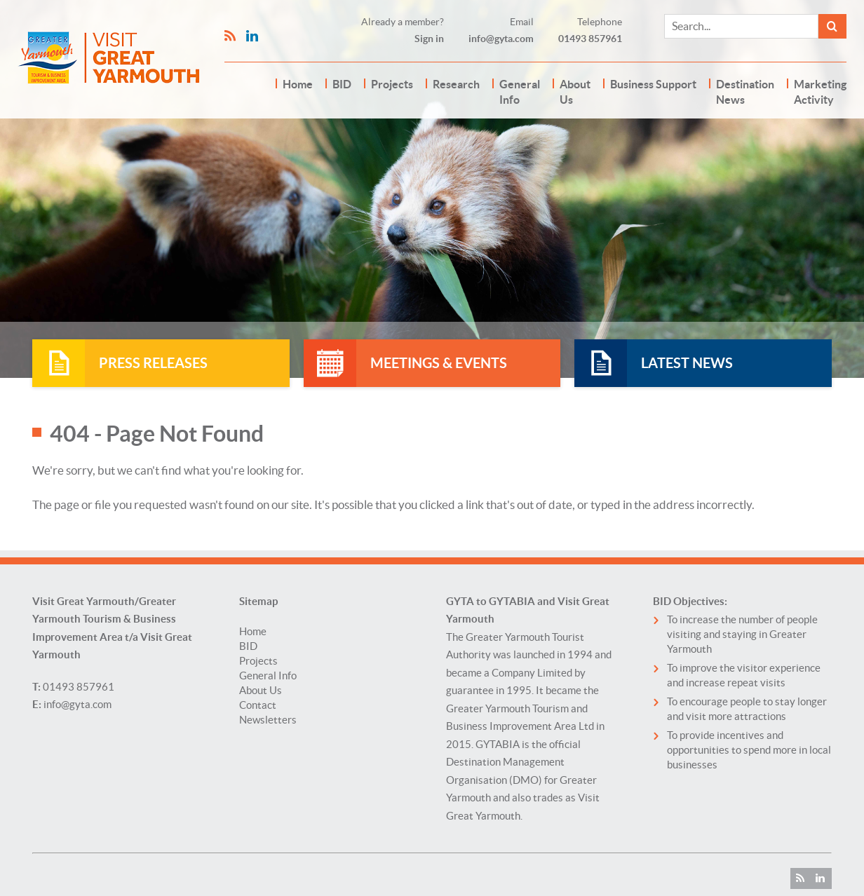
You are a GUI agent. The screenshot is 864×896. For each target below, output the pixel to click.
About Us (575, 92)
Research (456, 84)
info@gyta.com (501, 38)
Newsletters (268, 720)
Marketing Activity (820, 92)
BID (341, 84)
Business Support (653, 84)
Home (298, 84)
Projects (392, 84)
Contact (257, 705)
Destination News (745, 92)
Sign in (429, 38)
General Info (519, 92)
